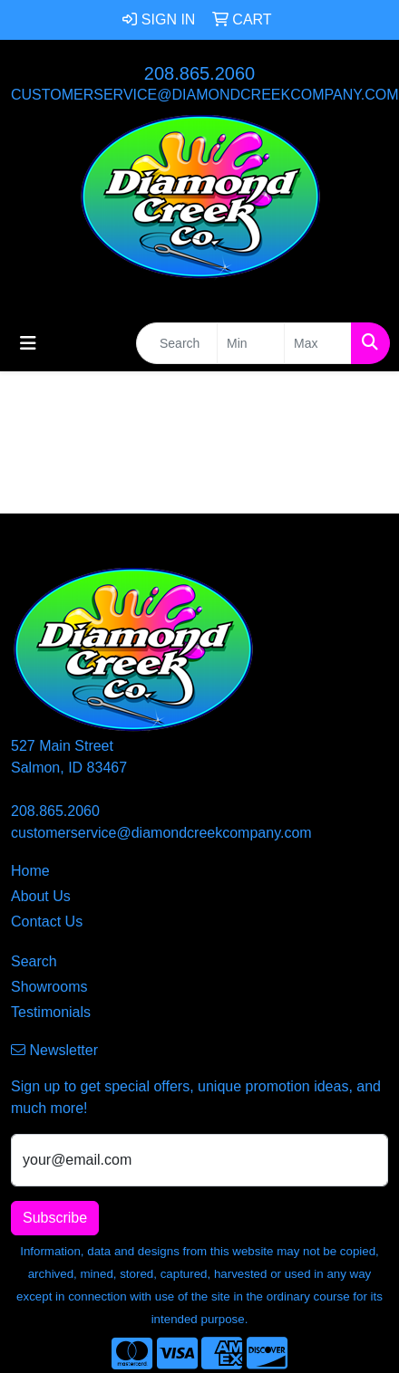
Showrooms (49, 986)
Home (30, 871)
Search (34, 961)
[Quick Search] (177, 343)
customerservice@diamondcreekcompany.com (205, 94)
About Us (41, 896)
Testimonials (51, 1012)
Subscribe (55, 1217)
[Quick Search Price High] (318, 343)
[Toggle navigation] (28, 343)
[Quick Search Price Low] (251, 343)
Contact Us (47, 921)
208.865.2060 (199, 73)
